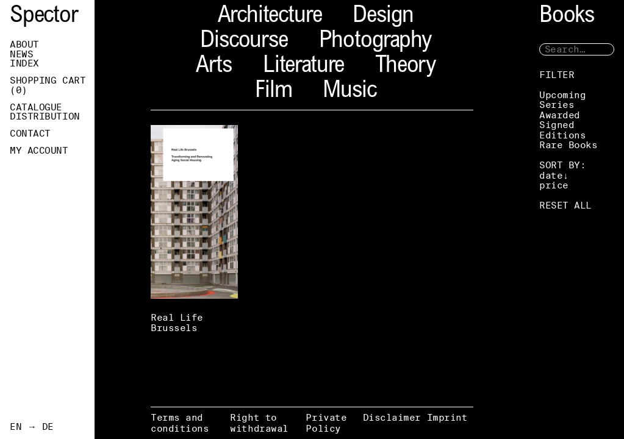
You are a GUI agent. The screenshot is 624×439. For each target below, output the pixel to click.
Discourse (243, 42)
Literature (303, 67)
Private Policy (326, 423)
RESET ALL (565, 205)
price (553, 185)
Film (273, 92)
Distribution (45, 116)
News (21, 54)
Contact (30, 133)
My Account (39, 150)
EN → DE (32, 427)
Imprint (447, 417)
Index (24, 63)
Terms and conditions (180, 423)
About (24, 44)
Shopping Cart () (47, 85)
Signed (556, 125)
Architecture (270, 17)
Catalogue (36, 107)
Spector (44, 17)
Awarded (559, 115)
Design (383, 17)
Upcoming (562, 95)
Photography (375, 42)
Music (349, 92)
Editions (562, 135)
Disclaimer (392, 417)
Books (566, 17)
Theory (405, 67)
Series (556, 104)
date (550, 175)
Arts (214, 67)
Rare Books (568, 145)
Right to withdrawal (259, 423)
